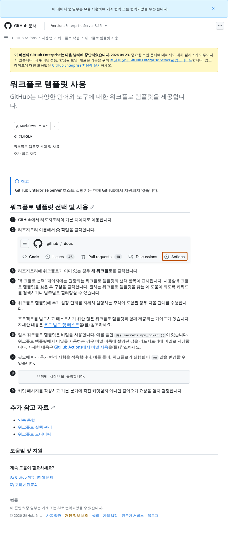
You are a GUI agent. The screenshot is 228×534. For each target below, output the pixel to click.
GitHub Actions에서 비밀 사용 (81, 347)
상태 (95, 515)
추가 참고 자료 (32, 407)
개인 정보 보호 (76, 515)
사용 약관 (53, 515)
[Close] (214, 8)
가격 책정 (110, 515)
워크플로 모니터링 (34, 434)
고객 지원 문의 (24, 484)
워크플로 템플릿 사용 (101, 37)
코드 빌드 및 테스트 (61, 324)
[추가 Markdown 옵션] (54, 126)
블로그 (153, 515)
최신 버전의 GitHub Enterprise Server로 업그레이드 (151, 60)
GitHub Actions (24, 37)
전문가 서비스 (133, 515)
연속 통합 (26, 420)
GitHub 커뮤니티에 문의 (31, 477)
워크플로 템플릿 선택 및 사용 (52, 207)
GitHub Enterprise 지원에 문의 (76, 65)
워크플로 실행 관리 (35, 427)
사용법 (47, 37)
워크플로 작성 (69, 37)
